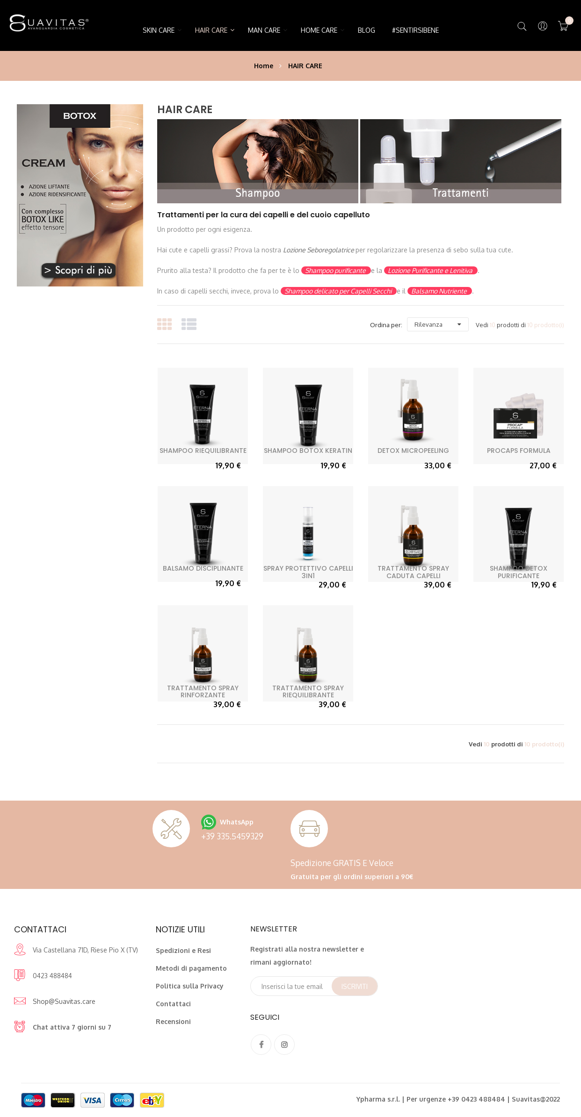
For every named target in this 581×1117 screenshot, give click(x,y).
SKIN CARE (158, 30)
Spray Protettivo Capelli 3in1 (308, 572)
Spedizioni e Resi (183, 950)
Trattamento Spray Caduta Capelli (413, 572)
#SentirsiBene (415, 30)
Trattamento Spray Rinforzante (203, 691)
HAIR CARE (211, 30)
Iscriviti (354, 986)
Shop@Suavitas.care (64, 1001)
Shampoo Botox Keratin (308, 450)
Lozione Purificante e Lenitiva (431, 270)
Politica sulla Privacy (190, 986)
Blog (366, 30)
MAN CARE (264, 30)
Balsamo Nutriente (439, 291)
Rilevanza (428, 324)
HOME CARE (319, 30)
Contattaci (173, 1004)
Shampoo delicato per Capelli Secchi (338, 291)
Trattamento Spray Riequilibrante (308, 691)
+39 (232, 836)
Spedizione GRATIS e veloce (341, 863)
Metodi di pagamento (191, 968)
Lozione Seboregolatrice (319, 250)
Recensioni (173, 1021)
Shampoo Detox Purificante (518, 572)
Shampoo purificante (336, 270)
